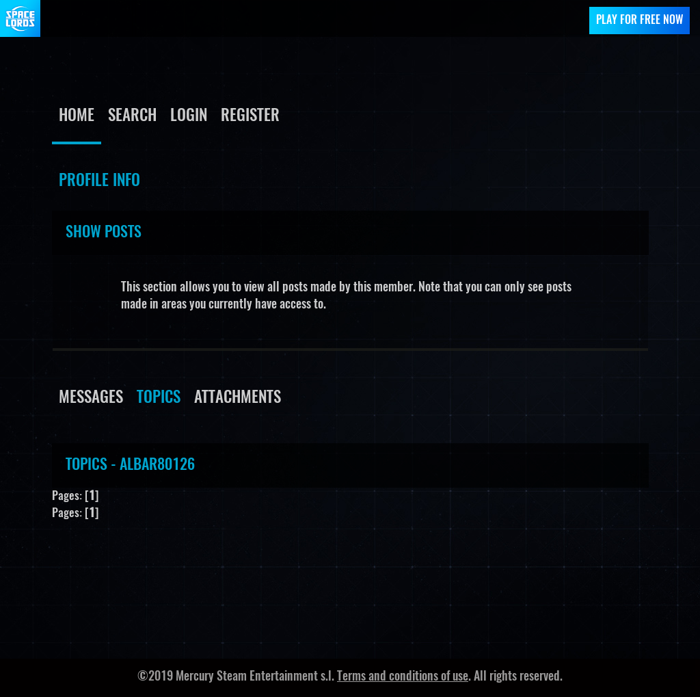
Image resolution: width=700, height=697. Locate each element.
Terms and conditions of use (402, 677)
